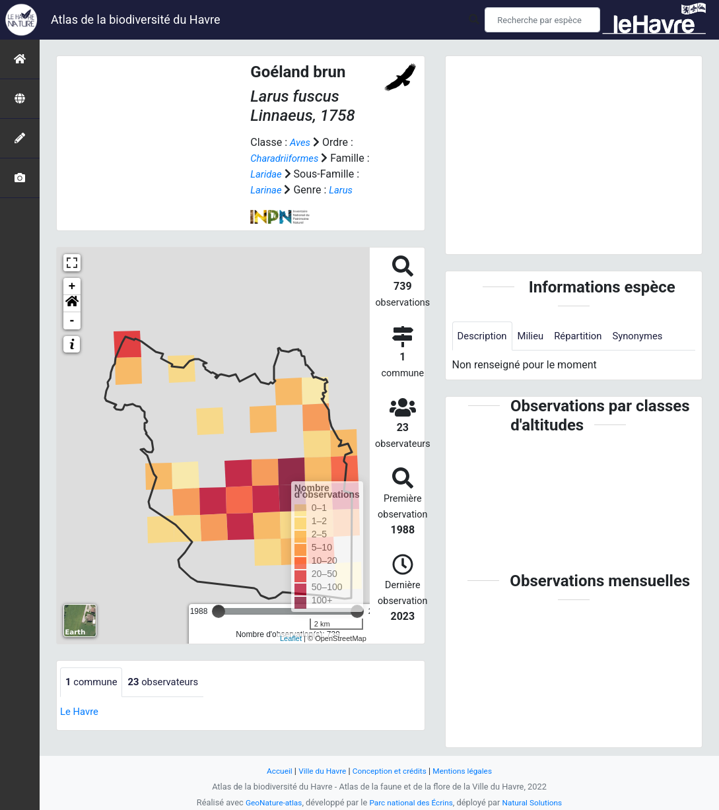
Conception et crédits (390, 771)
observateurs (170, 682)
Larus (344, 190)
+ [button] (72, 286)
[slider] (218, 611)
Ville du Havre (318, 771)
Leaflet (291, 638)
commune (93, 682)
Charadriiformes (287, 158)
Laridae (267, 174)
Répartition (586, 336)
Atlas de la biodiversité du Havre (136, 19)
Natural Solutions (538, 802)
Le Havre (81, 712)
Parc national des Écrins (411, 802)
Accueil (272, 771)
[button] (72, 303)
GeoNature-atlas (268, 802)
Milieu (536, 336)
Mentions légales (468, 771)
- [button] (72, 321)
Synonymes (650, 336)
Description (484, 336)
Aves (301, 142)
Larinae (267, 190)
